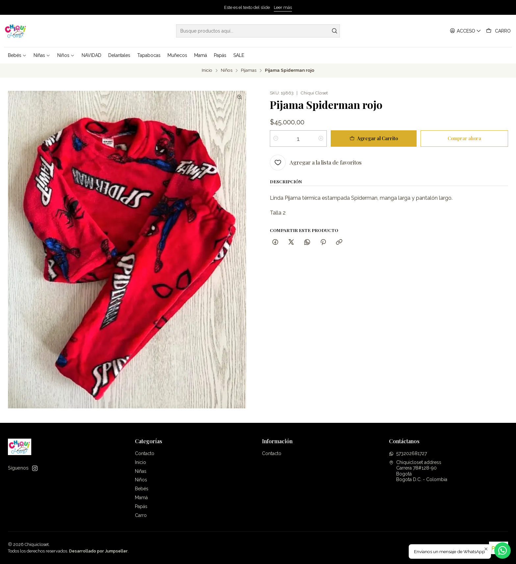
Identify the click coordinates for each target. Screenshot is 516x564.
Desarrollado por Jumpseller (98, 551)
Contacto (144, 453)
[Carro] (498, 31)
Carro (141, 515)
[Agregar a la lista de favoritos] (316, 162)
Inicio (207, 70)
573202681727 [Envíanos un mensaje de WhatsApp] (408, 453)
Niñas (140, 471)
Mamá (141, 497)
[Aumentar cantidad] (320, 138)
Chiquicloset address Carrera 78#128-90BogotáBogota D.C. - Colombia (418, 471)
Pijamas (248, 70)
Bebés (141, 488)
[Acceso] (465, 31)
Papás (141, 506)
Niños (226, 70)
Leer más (283, 7)
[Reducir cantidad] (275, 138)
